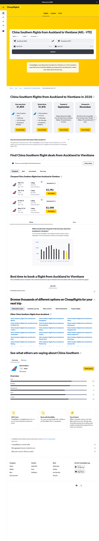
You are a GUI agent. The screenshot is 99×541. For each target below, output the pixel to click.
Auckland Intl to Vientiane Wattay (32, 88)
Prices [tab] (31, 222)
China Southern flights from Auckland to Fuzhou (51, 333)
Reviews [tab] (23, 360)
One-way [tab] (43, 171)
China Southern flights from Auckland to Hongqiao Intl (79, 329)
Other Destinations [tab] (61, 308)
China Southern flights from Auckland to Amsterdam (23, 333)
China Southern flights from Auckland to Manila (23, 319)
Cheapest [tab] (15, 171)
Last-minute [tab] (32, 171)
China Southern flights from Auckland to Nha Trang (79, 338)
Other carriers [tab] (47, 308)
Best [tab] (23, 171)
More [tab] (74, 222)
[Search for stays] (3, 17)
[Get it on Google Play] (79, 467)
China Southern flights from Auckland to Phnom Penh (51, 338)
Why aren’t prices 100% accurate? (54, 451)
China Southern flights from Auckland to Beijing (23, 343)
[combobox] (35, 36)
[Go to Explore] (3, 25)
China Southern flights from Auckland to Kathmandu (79, 324)
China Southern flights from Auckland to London (23, 329)
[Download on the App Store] (79, 471)
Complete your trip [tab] (33, 308)
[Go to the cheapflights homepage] (14, 7)
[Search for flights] (3, 13)
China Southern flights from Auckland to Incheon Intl (79, 343)
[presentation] (94, 97)
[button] (97, 2)
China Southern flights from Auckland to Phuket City (51, 343)
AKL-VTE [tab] (52, 286)
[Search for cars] (3, 21)
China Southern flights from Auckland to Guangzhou (51, 319)
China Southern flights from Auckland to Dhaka (51, 329)
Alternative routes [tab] (17, 308)
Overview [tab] (15, 360)
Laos (20, 88)
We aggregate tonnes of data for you (54, 448)
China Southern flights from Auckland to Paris (23, 338)
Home (11, 88)
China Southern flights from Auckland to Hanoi (79, 319)
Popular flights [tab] (75, 308)
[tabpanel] (53, 249)
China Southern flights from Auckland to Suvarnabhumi (51, 324)
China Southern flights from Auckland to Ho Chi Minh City (24, 324)
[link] (20, 130)
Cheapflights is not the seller (54, 444)
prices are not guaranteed (49, 439)
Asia (16, 88)
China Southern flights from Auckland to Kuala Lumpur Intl (79, 333)
